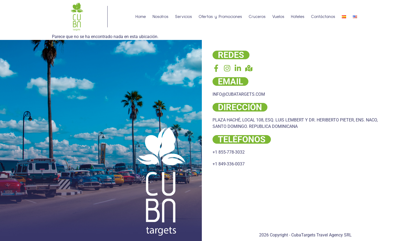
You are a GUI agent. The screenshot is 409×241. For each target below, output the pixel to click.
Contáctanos (323, 16)
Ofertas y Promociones (220, 16)
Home (140, 16)
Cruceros (257, 16)
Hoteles (297, 16)
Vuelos (278, 16)
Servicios (183, 16)
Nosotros (160, 16)
